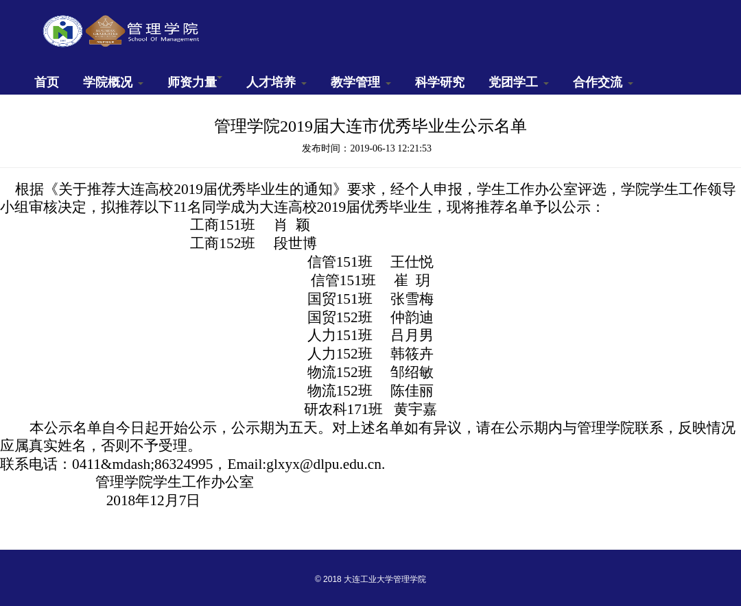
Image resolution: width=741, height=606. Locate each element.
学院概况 (113, 82)
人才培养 (276, 82)
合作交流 (603, 82)
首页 (46, 82)
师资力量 (194, 82)
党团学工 (519, 82)
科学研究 (439, 82)
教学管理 (361, 82)
